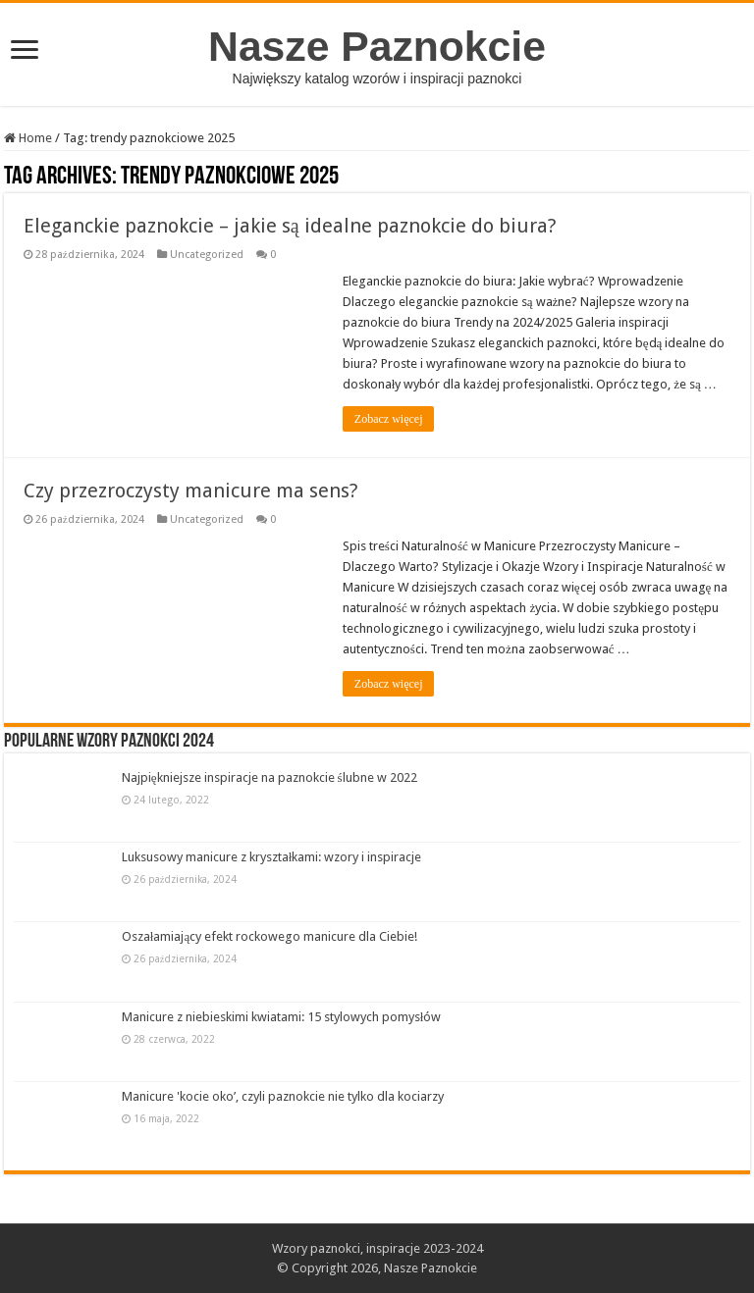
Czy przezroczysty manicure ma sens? (191, 490)
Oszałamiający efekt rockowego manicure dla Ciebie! (269, 936)
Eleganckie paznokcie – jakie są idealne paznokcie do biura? (290, 225)
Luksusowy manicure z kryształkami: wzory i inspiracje (272, 857)
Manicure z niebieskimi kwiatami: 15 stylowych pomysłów (282, 1016)
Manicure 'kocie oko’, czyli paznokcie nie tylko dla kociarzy (283, 1096)
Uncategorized (206, 254)
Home (28, 137)
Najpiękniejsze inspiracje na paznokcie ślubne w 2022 (269, 777)
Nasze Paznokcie (377, 46)
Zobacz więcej (388, 419)
